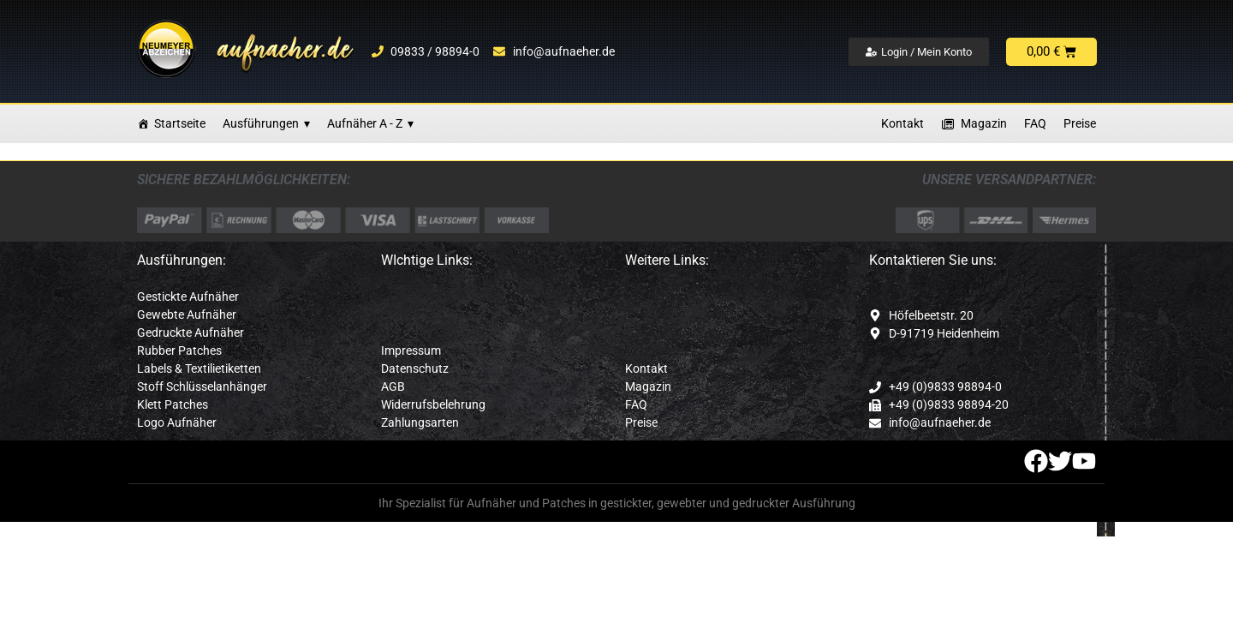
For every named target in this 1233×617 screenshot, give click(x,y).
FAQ (1035, 123)
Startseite (180, 123)
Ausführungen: (181, 260)
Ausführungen (266, 124)
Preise (1079, 123)
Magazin (984, 123)
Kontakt (902, 123)
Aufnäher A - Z (370, 124)
